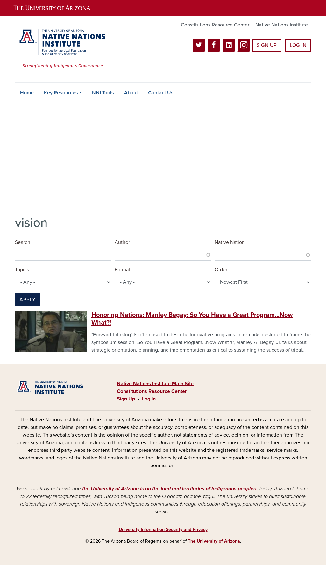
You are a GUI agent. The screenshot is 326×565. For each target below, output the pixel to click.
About (131, 93)
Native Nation (230, 242)
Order (221, 270)
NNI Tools (103, 93)
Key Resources (61, 93)
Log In (298, 45)
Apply (27, 300)
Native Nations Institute (281, 25)
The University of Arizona (214, 541)
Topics (22, 270)
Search (22, 242)
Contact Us (161, 93)
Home (27, 93)
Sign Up (267, 45)
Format (122, 270)
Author (122, 242)
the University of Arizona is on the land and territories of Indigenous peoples (169, 489)
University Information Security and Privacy (163, 529)
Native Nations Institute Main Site (155, 383)
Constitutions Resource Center (215, 25)
